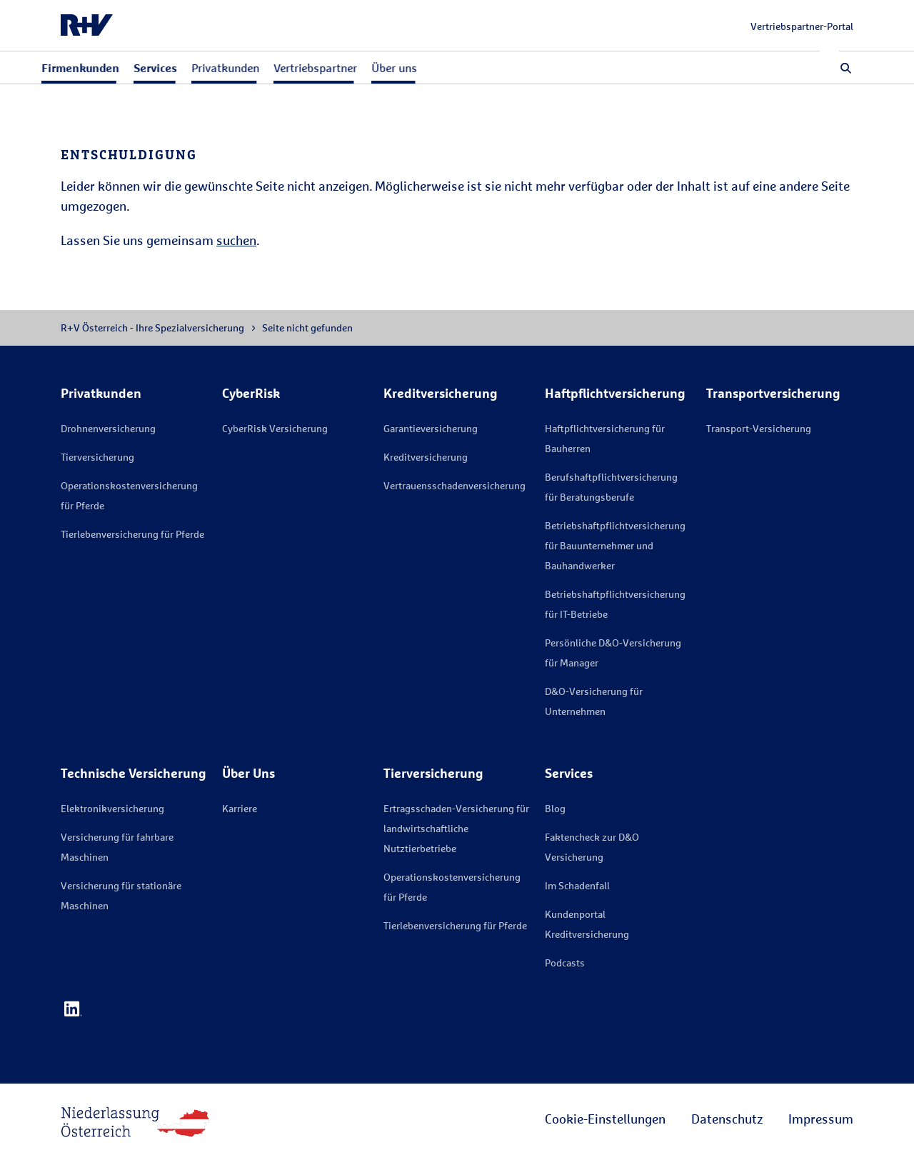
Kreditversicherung (425, 457)
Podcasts (565, 962)
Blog (555, 808)
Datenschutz (727, 1118)
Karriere (239, 808)
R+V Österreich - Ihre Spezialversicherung (152, 327)
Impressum (820, 1118)
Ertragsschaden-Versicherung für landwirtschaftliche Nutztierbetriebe (456, 828)
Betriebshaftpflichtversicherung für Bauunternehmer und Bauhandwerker (615, 545)
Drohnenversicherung (108, 428)
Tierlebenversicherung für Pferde (132, 534)
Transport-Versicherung (758, 428)
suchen (236, 240)
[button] (846, 68)
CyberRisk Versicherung (275, 428)
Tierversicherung (97, 457)
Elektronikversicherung (112, 808)
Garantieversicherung (430, 428)
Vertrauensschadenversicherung (454, 485)
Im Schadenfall (577, 885)
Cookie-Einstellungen (605, 1118)
